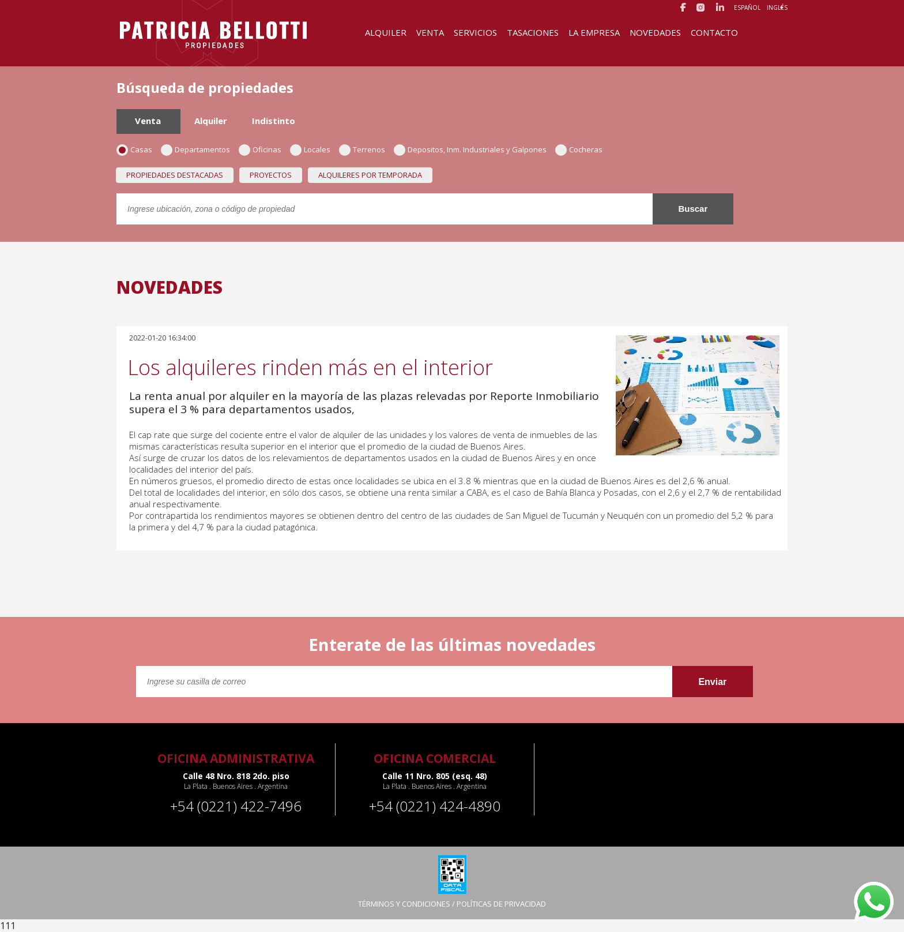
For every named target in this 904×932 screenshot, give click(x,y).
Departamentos (199, 149)
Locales (314, 149)
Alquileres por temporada (370, 175)
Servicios (475, 32)
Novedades (655, 32)
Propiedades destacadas (174, 175)
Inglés (777, 7)
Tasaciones (533, 32)
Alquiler (385, 32)
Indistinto (273, 120)
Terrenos (366, 149)
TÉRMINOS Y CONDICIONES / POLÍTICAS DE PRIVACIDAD (452, 904)
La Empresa (594, 32)
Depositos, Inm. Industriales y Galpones (474, 149)
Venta (430, 32)
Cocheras (582, 149)
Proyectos (271, 175)
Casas (138, 149)
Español (747, 7)
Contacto (714, 32)
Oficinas (264, 149)
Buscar (692, 209)
